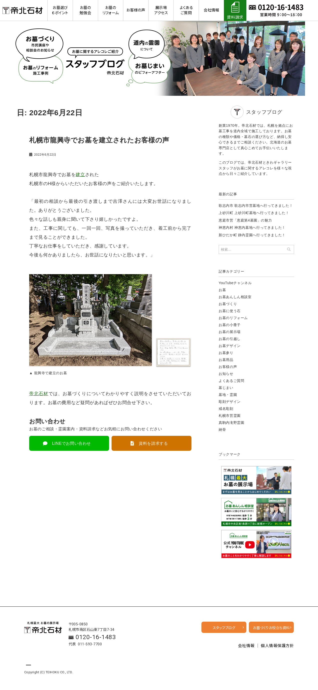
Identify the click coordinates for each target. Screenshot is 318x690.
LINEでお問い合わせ (71, 443)
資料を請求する (153, 443)
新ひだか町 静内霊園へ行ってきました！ (252, 235)
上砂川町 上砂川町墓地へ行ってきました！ (254, 213)
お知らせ (226, 374)
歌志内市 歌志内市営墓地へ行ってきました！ (256, 206)
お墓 (222, 290)
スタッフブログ (224, 628)
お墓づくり (228, 304)
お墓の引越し (230, 339)
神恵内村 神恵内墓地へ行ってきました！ (252, 228)
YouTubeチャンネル (235, 283)
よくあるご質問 (231, 381)
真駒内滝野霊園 (231, 423)
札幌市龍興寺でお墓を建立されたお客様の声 (96, 140)
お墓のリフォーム (233, 318)
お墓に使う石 (230, 311)
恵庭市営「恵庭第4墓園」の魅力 (245, 220)
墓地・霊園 (228, 395)
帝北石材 (38, 393)
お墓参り (226, 353)
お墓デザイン (230, 346)
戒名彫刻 (226, 409)
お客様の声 (228, 367)
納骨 (222, 430)
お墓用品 (226, 360)
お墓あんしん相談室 (235, 297)
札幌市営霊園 (230, 416)
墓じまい (226, 388)
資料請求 (235, 17)
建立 (80, 174)
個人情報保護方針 (277, 645)
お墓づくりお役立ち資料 (271, 628)
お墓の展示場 (230, 332)
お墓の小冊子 (230, 325)
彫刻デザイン (230, 402)
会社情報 (246, 645)
